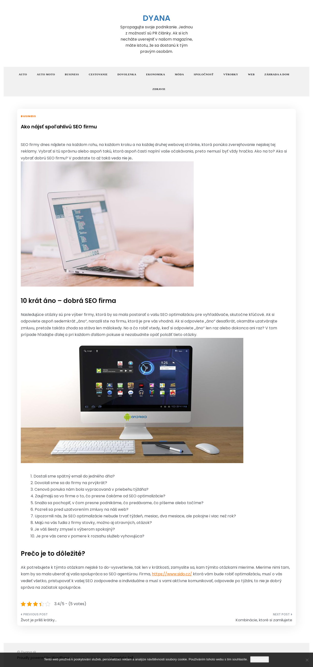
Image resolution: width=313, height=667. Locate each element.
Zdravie (159, 89)
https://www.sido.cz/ (172, 574)
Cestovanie (98, 74)
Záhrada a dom (276, 74)
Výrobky (230, 74)
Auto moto (46, 74)
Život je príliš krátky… (39, 620)
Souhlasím (259, 659)
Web (251, 74)
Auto (23, 74)
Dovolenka (126, 74)
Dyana (156, 17)
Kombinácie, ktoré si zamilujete (264, 620)
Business (72, 74)
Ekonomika (155, 74)
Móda (179, 74)
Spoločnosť (203, 74)
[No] (306, 659)
